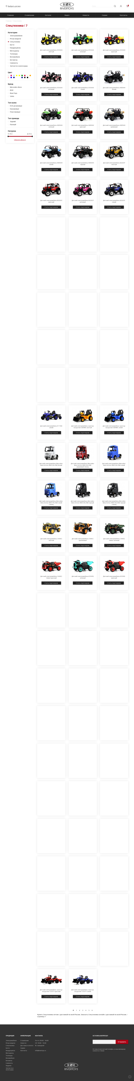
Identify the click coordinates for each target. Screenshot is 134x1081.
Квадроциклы (15, 48)
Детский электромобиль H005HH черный (83, 163)
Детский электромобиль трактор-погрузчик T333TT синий (82, 990)
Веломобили (15, 57)
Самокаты (14, 63)
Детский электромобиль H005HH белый (114, 88)
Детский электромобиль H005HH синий (51, 163)
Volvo (12, 96)
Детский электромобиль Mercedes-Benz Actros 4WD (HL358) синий (114, 464)
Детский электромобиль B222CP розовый (83, 201)
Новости (23, 1043)
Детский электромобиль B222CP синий (114, 201)
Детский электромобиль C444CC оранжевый (83, 539)
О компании (24, 1040)
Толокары (14, 54)
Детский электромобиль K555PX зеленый (83, 577)
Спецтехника (15, 42)
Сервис (22, 1048)
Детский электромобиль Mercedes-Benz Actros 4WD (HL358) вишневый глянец (82, 465)
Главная (9, 21)
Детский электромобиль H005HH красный (83, 126)
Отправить (122, 1042)
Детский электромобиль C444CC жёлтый (51, 539)
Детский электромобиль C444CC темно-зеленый (114, 539)
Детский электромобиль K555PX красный (114, 577)
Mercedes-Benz (16, 87)
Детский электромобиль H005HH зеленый (51, 126)
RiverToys (13, 93)
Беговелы (13, 60)
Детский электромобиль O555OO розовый (51, 88)
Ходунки (8, 1065)
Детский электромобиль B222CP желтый (114, 163)
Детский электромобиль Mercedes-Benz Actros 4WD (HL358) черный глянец (114, 502)
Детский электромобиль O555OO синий (83, 88)
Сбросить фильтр (20, 140)
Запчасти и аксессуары (19, 66)
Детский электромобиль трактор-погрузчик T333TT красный (51, 990)
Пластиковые (15, 112)
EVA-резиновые (16, 106)
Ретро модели (15, 39)
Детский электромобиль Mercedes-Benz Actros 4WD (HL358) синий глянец (51, 502)
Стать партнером (51, 57)
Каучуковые (14, 109)
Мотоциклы (14, 51)
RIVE (11, 90)
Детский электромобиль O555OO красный (114, 51)
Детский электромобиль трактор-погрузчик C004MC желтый (82, 426)
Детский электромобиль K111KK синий (51, 426)
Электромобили (16, 36)
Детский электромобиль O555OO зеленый (83, 51)
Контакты (23, 1050)
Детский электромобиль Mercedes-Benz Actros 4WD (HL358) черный (82, 502)
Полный (13, 125)
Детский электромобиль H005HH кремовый (114, 126)
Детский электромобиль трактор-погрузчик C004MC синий (114, 426)
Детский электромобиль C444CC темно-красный (51, 577)
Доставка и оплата (26, 1045)
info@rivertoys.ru (40, 1050)
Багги (12, 45)
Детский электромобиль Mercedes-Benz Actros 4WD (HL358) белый (51, 464)
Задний (13, 121)
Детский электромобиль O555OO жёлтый (51, 51)
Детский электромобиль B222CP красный (51, 201)
